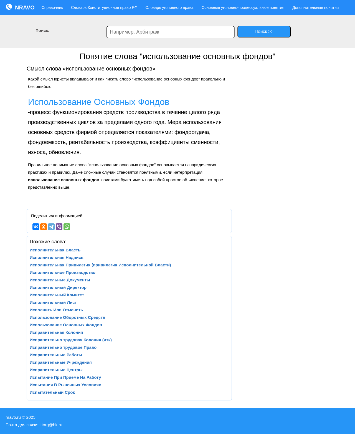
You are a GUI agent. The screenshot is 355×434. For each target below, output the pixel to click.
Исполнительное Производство (62, 272)
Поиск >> (264, 31)
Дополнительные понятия (315, 7)
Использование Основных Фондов (66, 324)
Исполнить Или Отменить (56, 309)
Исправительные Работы (56, 354)
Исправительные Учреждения (61, 362)
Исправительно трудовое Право (63, 347)
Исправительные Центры (56, 369)
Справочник (52, 7)
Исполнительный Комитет (57, 294)
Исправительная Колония (56, 332)
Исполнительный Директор (58, 287)
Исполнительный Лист (53, 302)
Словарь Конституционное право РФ (104, 7)
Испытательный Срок (52, 392)
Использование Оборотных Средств (67, 317)
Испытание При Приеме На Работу (65, 377)
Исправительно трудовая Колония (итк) (71, 339)
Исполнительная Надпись (56, 257)
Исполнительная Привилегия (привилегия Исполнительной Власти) (100, 265)
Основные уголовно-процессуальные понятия (243, 7)
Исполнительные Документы (60, 279)
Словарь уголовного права (169, 7)
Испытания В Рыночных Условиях (65, 384)
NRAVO (20, 7)
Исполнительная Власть (55, 250)
